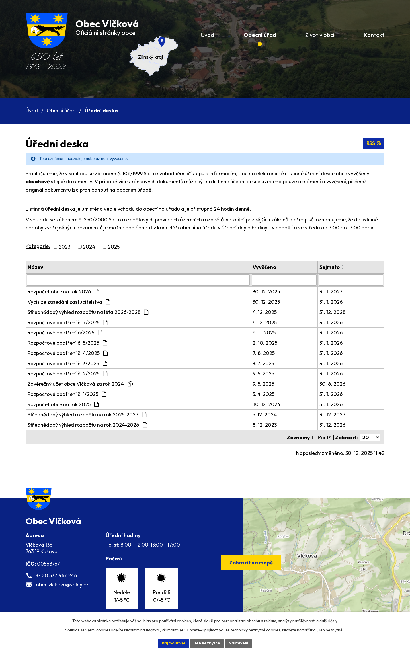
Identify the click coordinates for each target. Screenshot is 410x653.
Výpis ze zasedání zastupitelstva (69, 301)
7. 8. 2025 (267, 353)
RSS (373, 143)
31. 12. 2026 (334, 424)
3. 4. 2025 (267, 394)
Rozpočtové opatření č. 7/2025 (67, 322)
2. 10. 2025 (268, 342)
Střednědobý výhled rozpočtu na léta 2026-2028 (88, 312)
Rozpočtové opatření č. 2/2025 (67, 373)
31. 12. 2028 (334, 312)
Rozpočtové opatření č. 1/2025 (67, 394)
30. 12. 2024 (270, 404)
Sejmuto (331, 267)
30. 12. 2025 (270, 291)
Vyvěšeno (268, 267)
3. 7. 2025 (267, 363)
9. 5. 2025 (267, 373)
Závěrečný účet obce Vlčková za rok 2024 (80, 383)
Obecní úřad (61, 110)
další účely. (328, 620)
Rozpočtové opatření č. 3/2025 (67, 363)
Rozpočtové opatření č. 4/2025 (68, 353)
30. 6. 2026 (334, 383)
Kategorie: (38, 246)
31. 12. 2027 (334, 414)
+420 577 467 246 (56, 580)
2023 (64, 246)
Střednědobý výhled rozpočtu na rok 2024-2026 (87, 424)
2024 (89, 246)
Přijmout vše (173, 642)
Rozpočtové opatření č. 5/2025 (67, 342)
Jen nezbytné (207, 642)
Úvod (32, 110)
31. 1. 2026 (332, 301)
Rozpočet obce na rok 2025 (63, 404)
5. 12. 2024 (268, 414)
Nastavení (239, 642)
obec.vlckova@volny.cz (62, 589)
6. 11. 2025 (267, 332)
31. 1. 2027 (332, 291)
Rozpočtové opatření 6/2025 (65, 332)
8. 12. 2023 (268, 424)
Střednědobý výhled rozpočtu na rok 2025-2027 (87, 414)
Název (35, 267)
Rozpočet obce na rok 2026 (63, 291)
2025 (114, 246)
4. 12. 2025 (268, 312)
